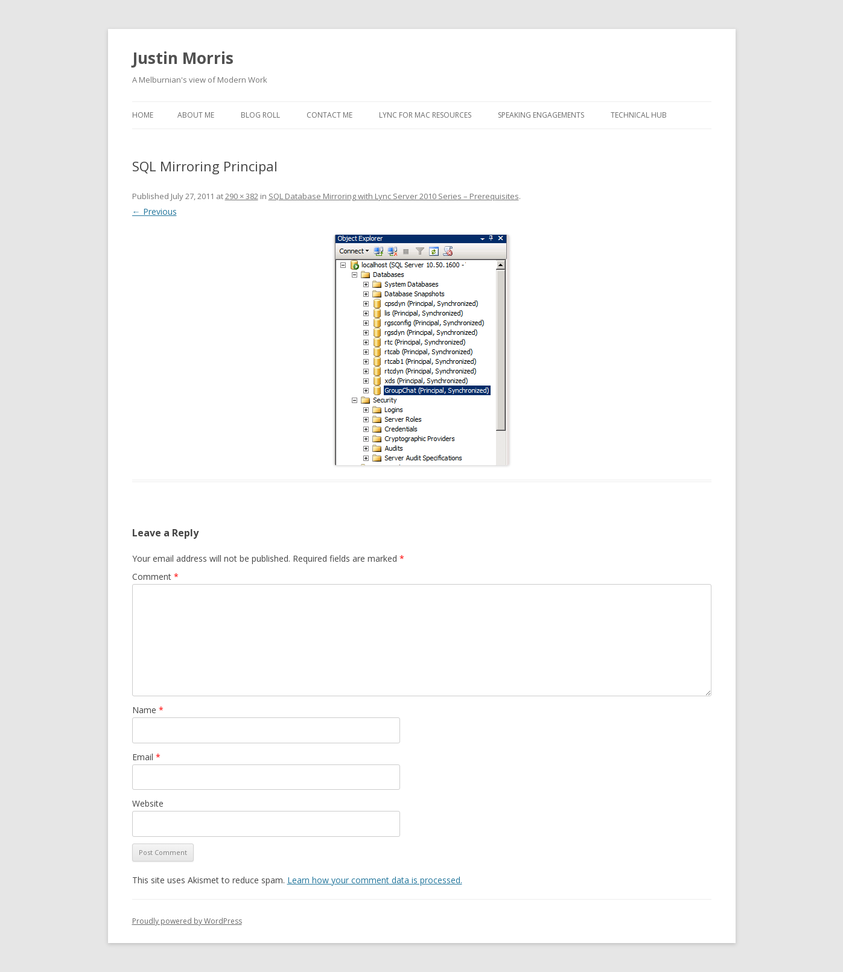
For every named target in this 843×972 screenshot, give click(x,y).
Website (148, 803)
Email (146, 757)
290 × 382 (241, 196)
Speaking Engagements (541, 115)
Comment (155, 576)
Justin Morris (183, 58)
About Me (195, 115)
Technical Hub (639, 115)
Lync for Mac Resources (425, 115)
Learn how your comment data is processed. (374, 880)
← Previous (154, 211)
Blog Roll (260, 115)
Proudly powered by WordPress (187, 921)
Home (142, 115)
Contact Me (329, 115)
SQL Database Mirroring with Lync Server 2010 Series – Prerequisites (394, 196)
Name (148, 710)
